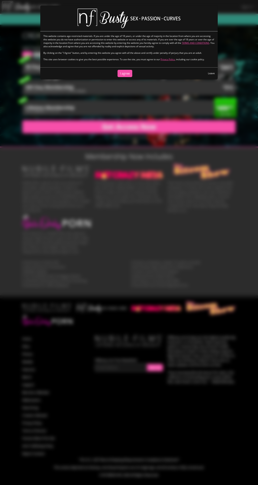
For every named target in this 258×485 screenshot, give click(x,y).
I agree (125, 73)
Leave (211, 73)
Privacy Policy (168, 59)
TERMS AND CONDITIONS (195, 43)
